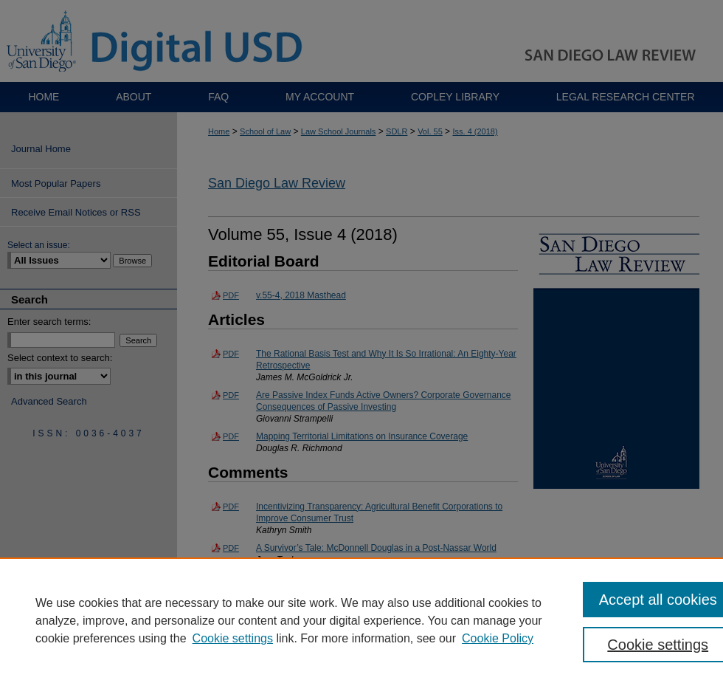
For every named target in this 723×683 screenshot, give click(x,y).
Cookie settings (233, 638)
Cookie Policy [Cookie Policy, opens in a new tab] (497, 638)
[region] (361, 620)
